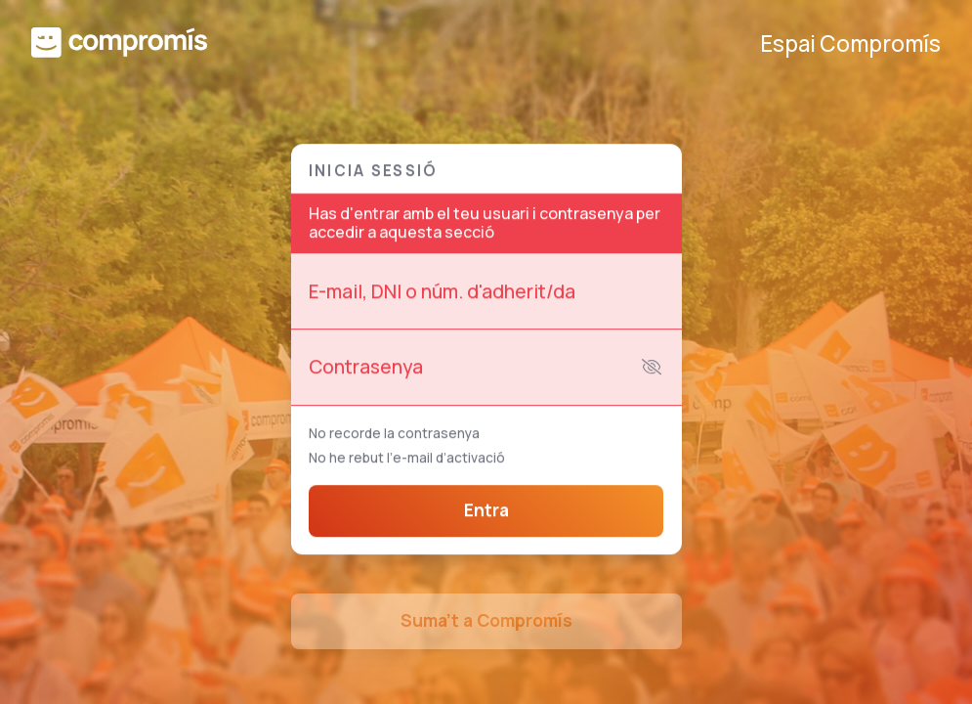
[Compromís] (119, 44)
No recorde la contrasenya (394, 436)
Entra (486, 513)
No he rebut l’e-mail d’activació (407, 459)
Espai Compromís (850, 45)
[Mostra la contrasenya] (651, 370)
